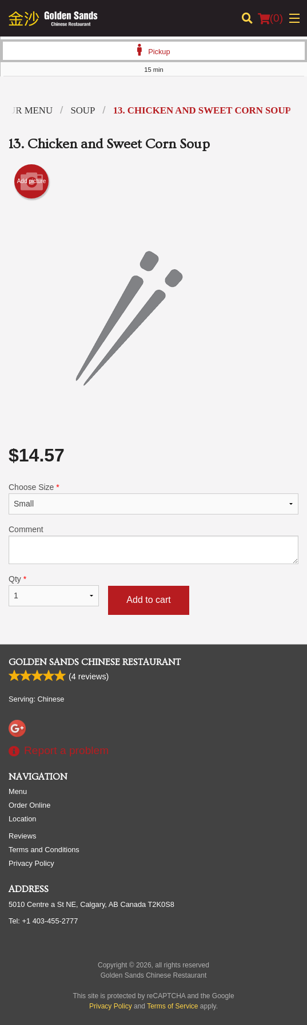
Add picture (31, 181)
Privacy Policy (31, 863)
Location (22, 819)
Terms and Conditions (44, 849)
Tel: (43, 921)
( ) (270, 18)
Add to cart (148, 600)
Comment (153, 544)
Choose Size (153, 498)
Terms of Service (172, 1006)
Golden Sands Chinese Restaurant (95, 662)
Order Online (29, 805)
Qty (54, 590)
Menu (18, 791)
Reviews (22, 836)
